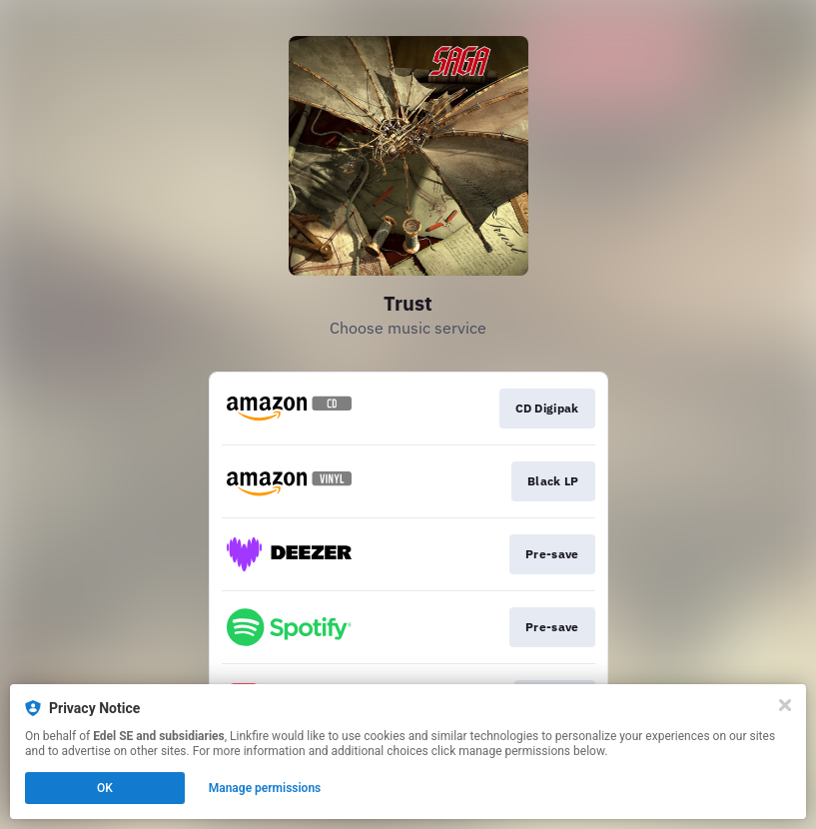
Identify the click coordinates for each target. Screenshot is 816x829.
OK (105, 788)
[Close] (785, 705)
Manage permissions (265, 788)
